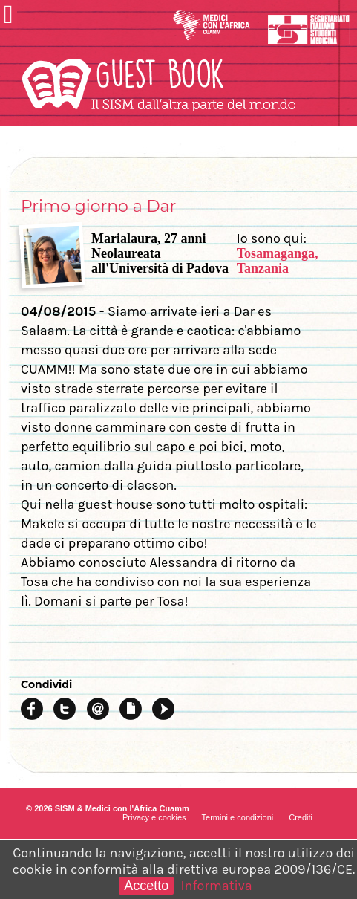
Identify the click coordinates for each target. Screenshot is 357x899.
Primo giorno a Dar (98, 206)
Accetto (146, 885)
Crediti (300, 817)
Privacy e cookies (154, 817)
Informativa (216, 885)
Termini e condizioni (238, 817)
